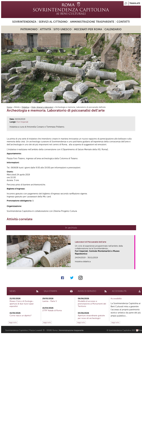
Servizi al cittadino (53, 21)
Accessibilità (116, 298)
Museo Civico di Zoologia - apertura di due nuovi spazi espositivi (22, 303)
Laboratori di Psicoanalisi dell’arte (90, 242)
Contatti (123, 21)
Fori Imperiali (22, 122)
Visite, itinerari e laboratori (42, 107)
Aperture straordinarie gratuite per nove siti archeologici (91, 316)
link (133, 266)
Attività (45, 29)
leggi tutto (13, 322)
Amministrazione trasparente (92, 21)
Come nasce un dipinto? (21, 315)
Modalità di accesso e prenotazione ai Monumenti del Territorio (92, 303)
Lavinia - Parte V (49, 301)
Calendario (113, 29)
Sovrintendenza (24, 21)
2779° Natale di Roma (52, 310)
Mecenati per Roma (88, 29)
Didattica (25, 107)
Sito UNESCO (62, 29)
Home (9, 107)
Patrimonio (29, 29)
